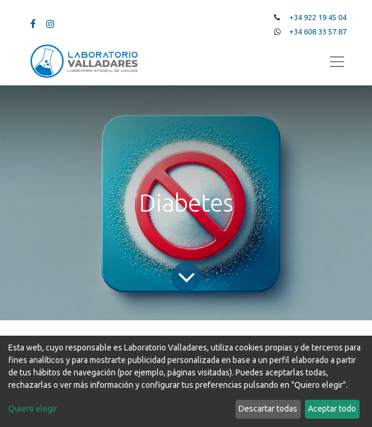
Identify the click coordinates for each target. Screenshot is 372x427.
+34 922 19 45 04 (317, 17)
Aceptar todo (332, 408)
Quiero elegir (32, 408)
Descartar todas (268, 408)
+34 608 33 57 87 (317, 31)
